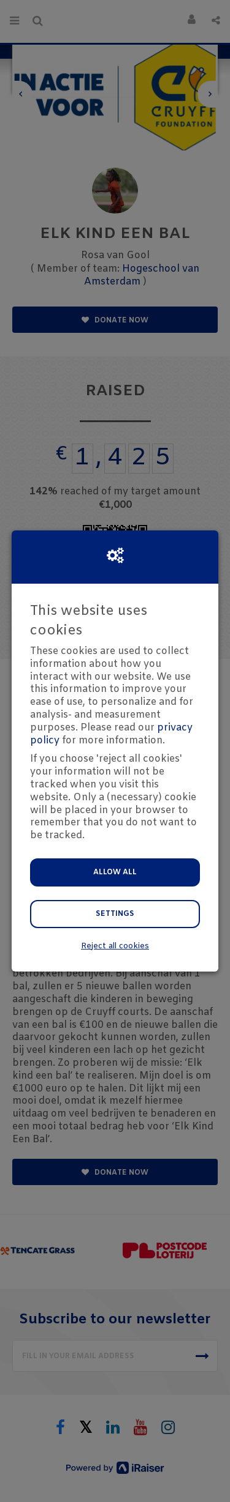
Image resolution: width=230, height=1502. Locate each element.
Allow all (115, 872)
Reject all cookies (115, 946)
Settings (115, 914)
